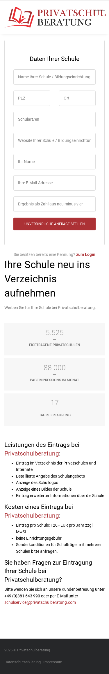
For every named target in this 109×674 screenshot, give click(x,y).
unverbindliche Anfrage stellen (54, 224)
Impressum (52, 662)
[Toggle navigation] (98, 13)
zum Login (85, 254)
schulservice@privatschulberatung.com (40, 602)
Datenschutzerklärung (22, 662)
